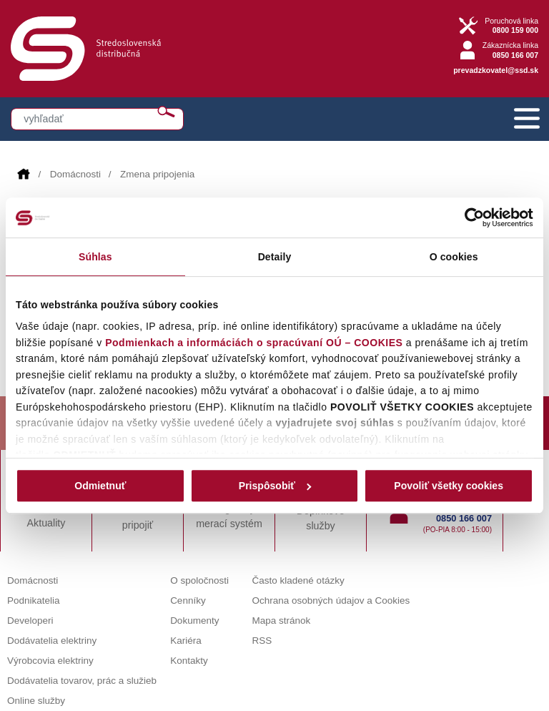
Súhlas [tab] (95, 257)
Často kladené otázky (298, 580)
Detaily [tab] (275, 257)
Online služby (36, 700)
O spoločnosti (199, 580)
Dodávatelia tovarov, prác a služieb (82, 680)
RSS (262, 640)
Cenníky (188, 600)
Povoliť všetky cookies (448, 485)
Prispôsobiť (275, 485)
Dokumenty (194, 620)
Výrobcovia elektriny (50, 660)
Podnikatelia (33, 600)
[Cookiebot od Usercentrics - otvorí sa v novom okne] (470, 217)
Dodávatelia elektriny (52, 640)
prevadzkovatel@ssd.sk (495, 70)
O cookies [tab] (454, 257)
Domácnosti (75, 174)
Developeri (30, 620)
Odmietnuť (100, 485)
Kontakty (189, 660)
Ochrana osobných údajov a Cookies (331, 600)
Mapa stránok (281, 620)
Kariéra (186, 640)
